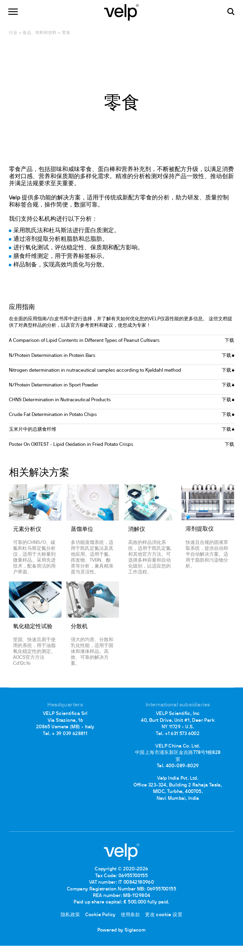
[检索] (230, 12)
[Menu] (13, 12)
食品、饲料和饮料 (39, 33)
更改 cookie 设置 (165, 915)
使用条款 (131, 915)
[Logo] (121, 12)
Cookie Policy (100, 915)
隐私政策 (69, 915)
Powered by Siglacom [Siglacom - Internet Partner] (121, 931)
